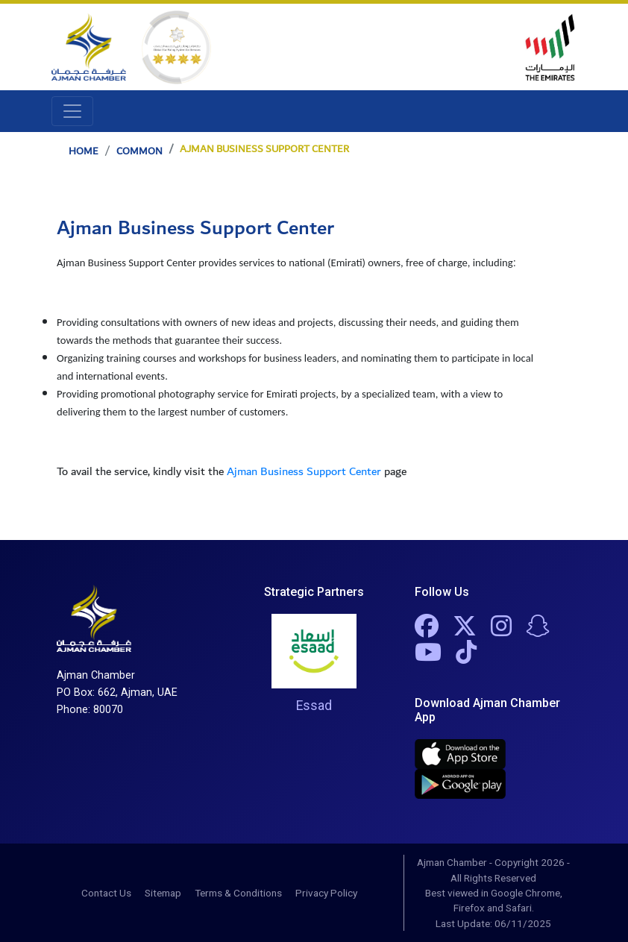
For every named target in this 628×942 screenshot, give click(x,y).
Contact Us (106, 893)
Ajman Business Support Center (304, 471)
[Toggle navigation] (72, 111)
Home (83, 151)
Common (139, 151)
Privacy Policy (326, 893)
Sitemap (163, 893)
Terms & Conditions (238, 893)
